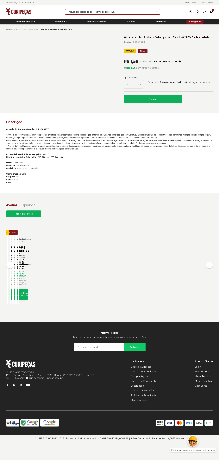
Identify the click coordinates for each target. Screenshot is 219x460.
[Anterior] (10, 275)
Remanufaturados (96, 22)
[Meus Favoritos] (204, 12)
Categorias (195, 22)
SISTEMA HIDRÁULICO (26, 31)
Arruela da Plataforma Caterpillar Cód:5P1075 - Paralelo (187, 285)
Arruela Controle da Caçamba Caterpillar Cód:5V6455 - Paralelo (32, 285)
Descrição (14, 123)
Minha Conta (190, 3)
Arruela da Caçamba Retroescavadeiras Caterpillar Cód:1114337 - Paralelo (133, 285)
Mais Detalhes (34, 311)
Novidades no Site (25, 22)
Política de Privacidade (143, 413)
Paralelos (130, 22)
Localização (137, 404)
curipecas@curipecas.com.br (20, 2)
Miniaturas (160, 22)
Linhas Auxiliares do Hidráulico (56, 31)
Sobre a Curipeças (141, 385)
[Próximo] (209, 275)
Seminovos (61, 22)
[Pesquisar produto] (157, 12)
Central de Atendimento (144, 389)
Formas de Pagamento (144, 399)
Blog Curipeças (139, 418)
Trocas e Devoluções (142, 408)
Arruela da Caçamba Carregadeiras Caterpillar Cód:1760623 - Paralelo (78, 285)
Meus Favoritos (203, 399)
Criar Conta (201, 404)
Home (9, 31)
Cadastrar (134, 365)
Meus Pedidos (207, 3)
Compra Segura (139, 394)
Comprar (153, 101)
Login (198, 385)
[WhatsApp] (191, 11)
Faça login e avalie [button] (24, 215)
